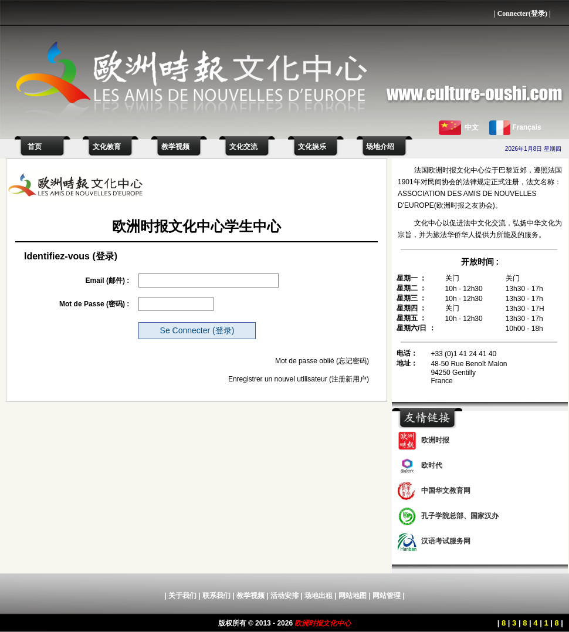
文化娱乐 (312, 147)
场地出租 (318, 596)
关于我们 (182, 596)
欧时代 (431, 465)
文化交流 (243, 147)
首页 (33, 147)
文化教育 (107, 147)
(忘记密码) (352, 361)
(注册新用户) (349, 379)
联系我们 (216, 596)
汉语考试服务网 (445, 541)
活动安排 (284, 596)
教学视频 (175, 147)
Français (526, 127)
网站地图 (352, 596)
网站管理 (386, 596)
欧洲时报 (435, 440)
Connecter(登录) (522, 13)
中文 (472, 127)
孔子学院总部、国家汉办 (460, 516)
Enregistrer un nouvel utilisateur (277, 379)
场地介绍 (380, 147)
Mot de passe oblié (304, 361)
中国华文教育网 (445, 490)
